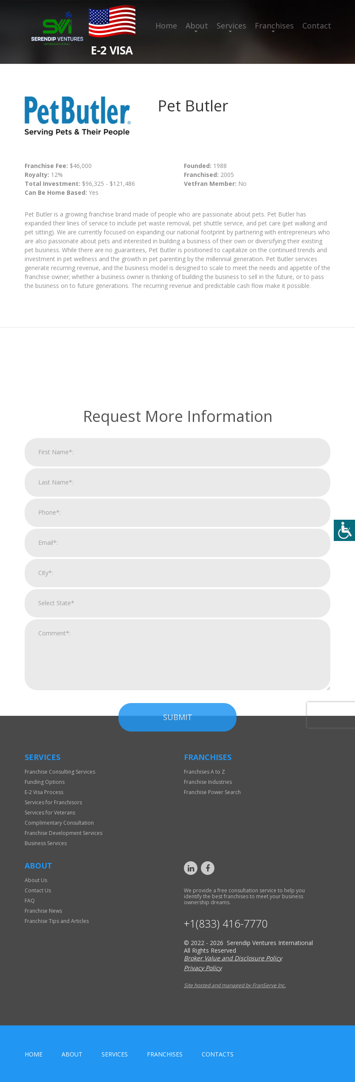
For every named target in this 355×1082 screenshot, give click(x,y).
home (33, 1054)
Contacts (218, 1054)
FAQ (30, 900)
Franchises (274, 25)
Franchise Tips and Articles (57, 921)
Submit (177, 848)
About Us (36, 880)
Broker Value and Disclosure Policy (233, 958)
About (197, 25)
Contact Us (38, 890)
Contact (316, 25)
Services (231, 25)
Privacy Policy (203, 968)
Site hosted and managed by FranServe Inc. (235, 985)
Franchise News (43, 910)
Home (166, 25)
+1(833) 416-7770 (226, 923)
